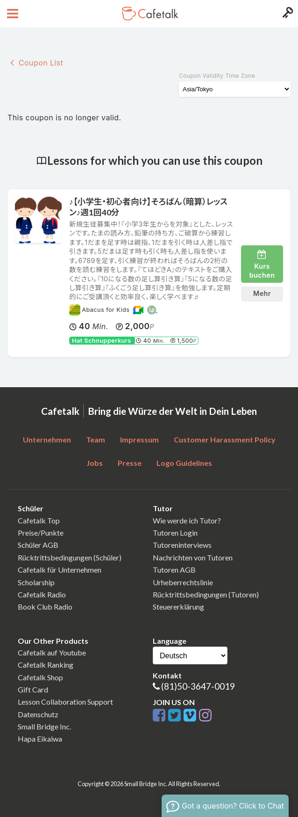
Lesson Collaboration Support (65, 701)
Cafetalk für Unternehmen (59, 569)
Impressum (139, 439)
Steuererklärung (178, 606)
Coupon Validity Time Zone (217, 75)
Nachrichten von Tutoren (193, 557)
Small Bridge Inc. (44, 726)
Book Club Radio (45, 606)
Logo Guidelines (184, 462)
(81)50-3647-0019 (198, 686)
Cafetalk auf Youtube (52, 652)
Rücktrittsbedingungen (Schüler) (69, 557)
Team (95, 439)
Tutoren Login (175, 532)
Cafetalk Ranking (45, 664)
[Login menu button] (286, 13)
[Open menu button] (11, 13)
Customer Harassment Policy (225, 439)
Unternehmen (47, 439)
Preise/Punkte (41, 532)
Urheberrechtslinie (183, 582)
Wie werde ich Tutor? (187, 520)
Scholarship (36, 582)
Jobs (94, 462)
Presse (130, 462)
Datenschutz (38, 714)
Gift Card (33, 689)
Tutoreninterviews (182, 544)
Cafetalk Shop (40, 677)
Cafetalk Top (39, 520)
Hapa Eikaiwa (40, 738)
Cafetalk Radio (42, 594)
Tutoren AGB (174, 569)
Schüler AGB (38, 544)
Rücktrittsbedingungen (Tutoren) (206, 594)
